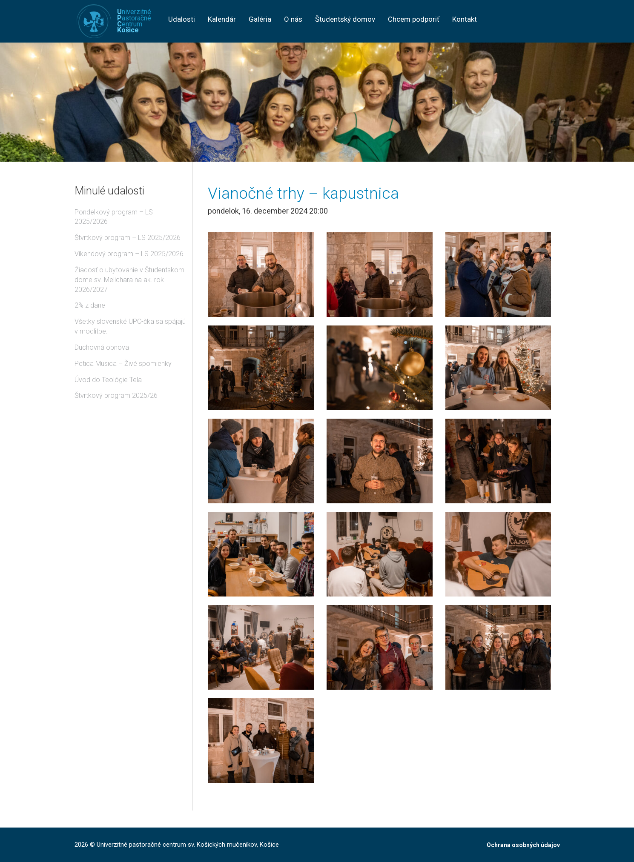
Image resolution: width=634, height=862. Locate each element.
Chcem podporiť (413, 19)
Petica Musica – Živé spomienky (123, 364)
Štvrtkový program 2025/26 (116, 395)
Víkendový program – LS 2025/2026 (129, 254)
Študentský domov (345, 19)
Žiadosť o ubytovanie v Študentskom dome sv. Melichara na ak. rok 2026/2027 (129, 280)
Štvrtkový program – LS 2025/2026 (128, 238)
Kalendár (222, 19)
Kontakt (464, 19)
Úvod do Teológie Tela (108, 380)
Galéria (260, 19)
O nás (293, 19)
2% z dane (90, 305)
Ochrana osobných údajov (523, 845)
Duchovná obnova (102, 347)
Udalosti (181, 19)
